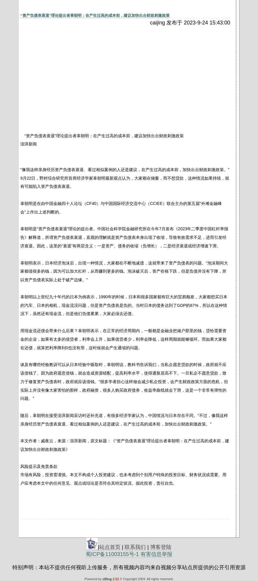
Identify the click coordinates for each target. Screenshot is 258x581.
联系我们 (135, 547)
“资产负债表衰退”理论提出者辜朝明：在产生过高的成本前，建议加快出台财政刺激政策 (95, 15)
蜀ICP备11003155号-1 (112, 554)
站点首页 (109, 547)
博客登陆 (160, 547)
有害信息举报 (156, 554)
